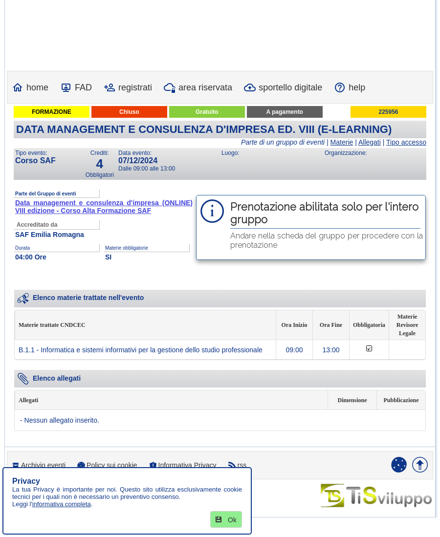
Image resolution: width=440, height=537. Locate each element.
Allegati (369, 142)
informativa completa (61, 504)
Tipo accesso (406, 142)
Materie (341, 142)
